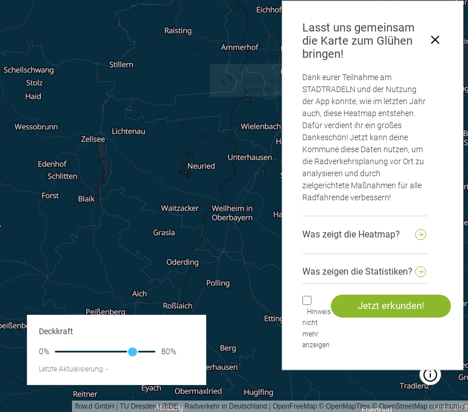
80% (168, 351)
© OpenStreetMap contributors (418, 406)
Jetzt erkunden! (391, 305)
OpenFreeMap (295, 406)
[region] (234, 206)
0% (44, 351)
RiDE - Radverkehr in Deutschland (214, 406)
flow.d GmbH (94, 406)
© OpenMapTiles (344, 406)
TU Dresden (138, 406)
